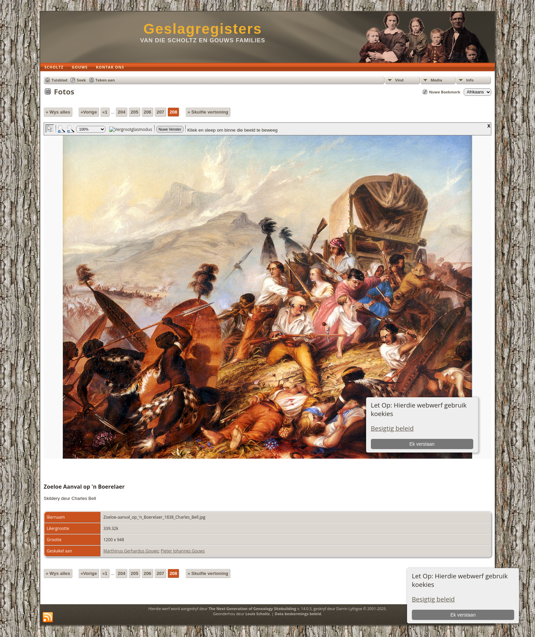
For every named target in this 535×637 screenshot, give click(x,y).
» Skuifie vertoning (208, 112)
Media (436, 80)
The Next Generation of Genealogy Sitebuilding (252, 608)
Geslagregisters (202, 29)
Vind (399, 80)
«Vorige (89, 112)
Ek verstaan (463, 615)
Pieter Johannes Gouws (183, 551)
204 (121, 112)
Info (470, 80)
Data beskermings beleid (298, 613)
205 (134, 112)
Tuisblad (59, 80)
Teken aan (105, 80)
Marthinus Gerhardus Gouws (131, 551)
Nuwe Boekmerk (444, 91)
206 (147, 112)
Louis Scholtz (257, 613)
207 (160, 112)
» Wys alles (58, 112)
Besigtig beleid (433, 599)
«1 (104, 112)
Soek (81, 80)
